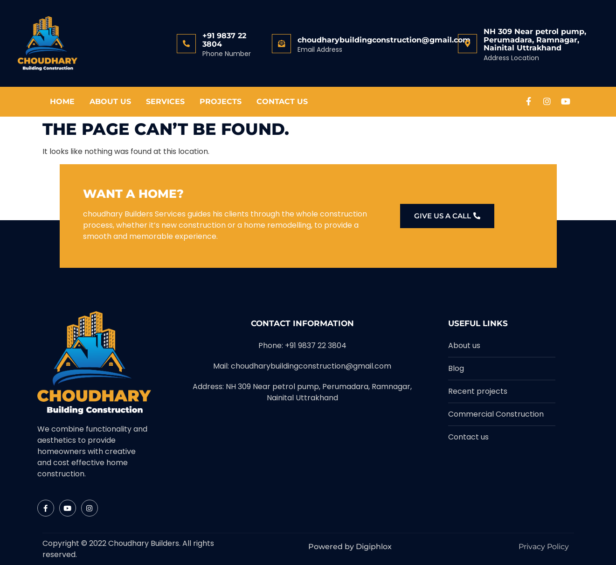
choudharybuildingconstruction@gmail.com (384, 39)
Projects (221, 101)
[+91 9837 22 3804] (186, 43)
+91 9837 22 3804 (224, 40)
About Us (110, 101)
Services (165, 101)
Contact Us (282, 101)
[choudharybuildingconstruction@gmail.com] (281, 43)
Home (62, 101)
